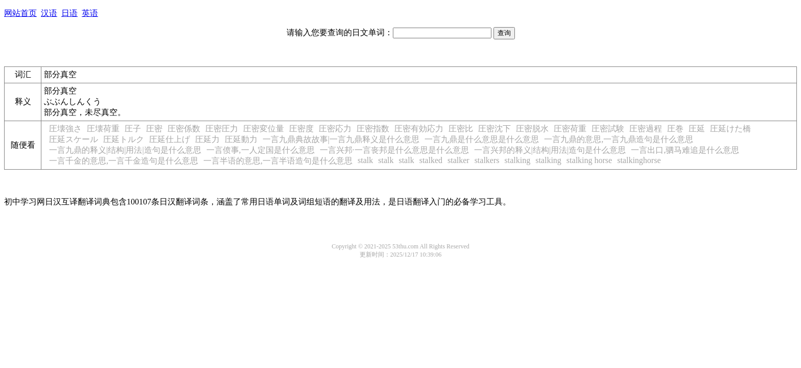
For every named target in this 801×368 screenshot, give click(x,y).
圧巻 (675, 128)
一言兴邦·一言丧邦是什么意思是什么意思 (394, 150)
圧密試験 (608, 128)
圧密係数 (184, 128)
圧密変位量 (263, 128)
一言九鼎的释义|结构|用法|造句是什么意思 (125, 150)
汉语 (49, 13)
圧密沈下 (494, 128)
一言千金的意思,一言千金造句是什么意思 (123, 160)
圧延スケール (73, 139)
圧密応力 (335, 128)
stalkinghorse (639, 160)
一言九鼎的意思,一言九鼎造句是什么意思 (618, 139)
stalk (365, 160)
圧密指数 (373, 128)
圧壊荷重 (103, 128)
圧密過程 (645, 128)
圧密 (154, 128)
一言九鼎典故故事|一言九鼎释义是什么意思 (341, 139)
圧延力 (207, 139)
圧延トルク (123, 139)
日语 (69, 13)
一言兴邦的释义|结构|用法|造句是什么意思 (550, 150)
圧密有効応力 (418, 128)
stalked (430, 160)
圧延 (697, 128)
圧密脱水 (532, 128)
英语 (90, 13)
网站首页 (20, 13)
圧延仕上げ (169, 139)
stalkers (487, 160)
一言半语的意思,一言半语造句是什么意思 (277, 160)
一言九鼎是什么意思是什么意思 (482, 139)
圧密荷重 (570, 128)
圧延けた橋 (730, 128)
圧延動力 (241, 139)
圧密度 (301, 128)
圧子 (133, 128)
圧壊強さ (65, 128)
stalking (518, 160)
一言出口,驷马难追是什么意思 (685, 150)
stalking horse (589, 160)
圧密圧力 (221, 128)
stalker (458, 160)
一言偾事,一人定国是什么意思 (260, 150)
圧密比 (461, 128)
